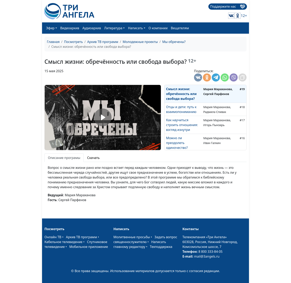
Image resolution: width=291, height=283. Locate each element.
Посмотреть (73, 42)
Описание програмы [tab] (64, 158)
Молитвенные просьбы (131, 237)
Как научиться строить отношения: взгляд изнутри (182, 125)
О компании (158, 28)
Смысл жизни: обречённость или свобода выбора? (181, 94)
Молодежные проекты (140, 42)
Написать (135, 28)
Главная (53, 42)
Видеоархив (69, 28)
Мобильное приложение (88, 246)
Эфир (50, 28)
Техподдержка (161, 246)
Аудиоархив (91, 28)
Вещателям (180, 28)
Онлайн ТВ (52, 237)
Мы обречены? (174, 42)
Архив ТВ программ (102, 42)
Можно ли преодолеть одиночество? (177, 143)
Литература (113, 28)
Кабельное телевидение (63, 242)
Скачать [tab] (93, 158)
